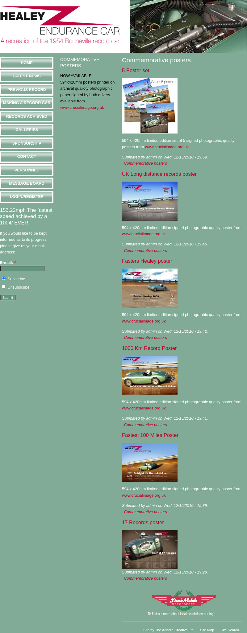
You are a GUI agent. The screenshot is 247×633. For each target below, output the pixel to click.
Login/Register (27, 196)
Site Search (229, 630)
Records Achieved (26, 116)
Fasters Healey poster (147, 261)
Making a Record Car (26, 103)
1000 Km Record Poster (149, 348)
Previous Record (26, 89)
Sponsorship (26, 143)
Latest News (27, 76)
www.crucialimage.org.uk (82, 107)
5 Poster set (135, 70)
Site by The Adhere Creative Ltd (168, 630)
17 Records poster (143, 522)
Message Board (26, 183)
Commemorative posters (145, 163)
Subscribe (13, 279)
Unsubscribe (16, 287)
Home (26, 62)
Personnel (27, 170)
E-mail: (8, 262)
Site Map (207, 630)
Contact (26, 156)
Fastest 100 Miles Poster (150, 435)
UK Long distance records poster (159, 174)
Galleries (26, 129)
